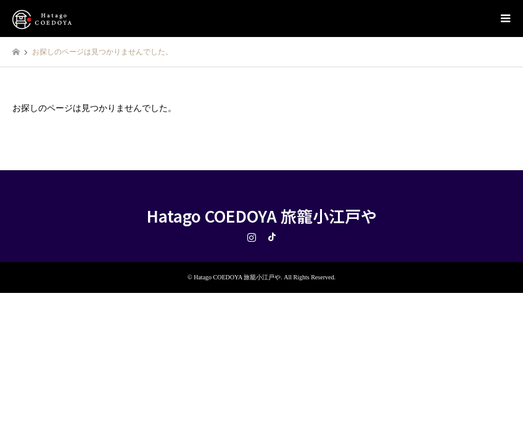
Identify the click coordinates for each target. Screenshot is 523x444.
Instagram (251, 236)
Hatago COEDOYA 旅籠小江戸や (262, 215)
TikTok (272, 236)
